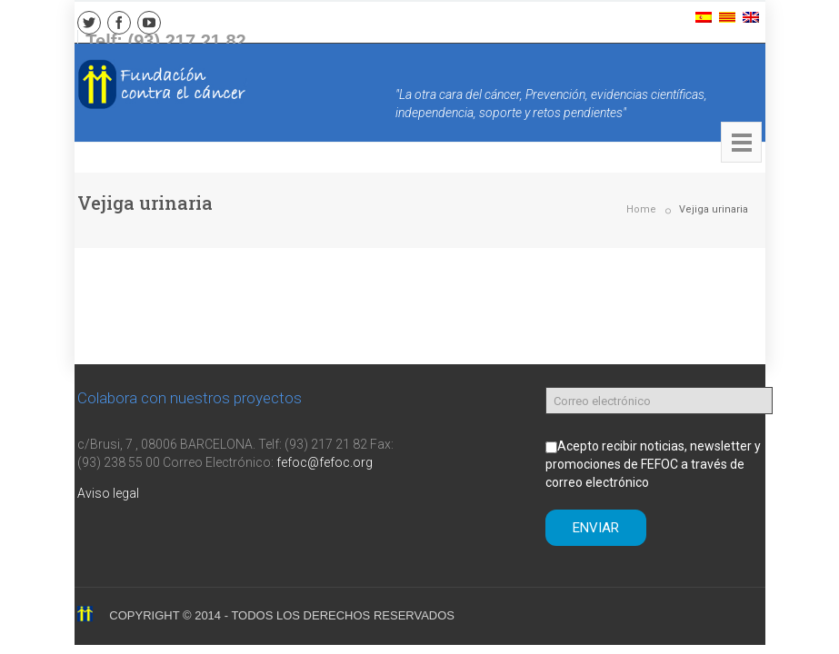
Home (641, 209)
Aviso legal (108, 493)
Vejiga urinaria (713, 209)
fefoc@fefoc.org (324, 462)
